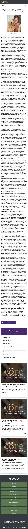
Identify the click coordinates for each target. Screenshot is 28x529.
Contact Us (14, 505)
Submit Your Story (8, 346)
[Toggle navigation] (25, 2)
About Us (14, 483)
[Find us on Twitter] (13, 479)
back (3, 5)
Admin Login (19, 525)
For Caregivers (6, 354)
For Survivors (6, 351)
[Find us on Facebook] (10, 479)
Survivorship (14, 499)
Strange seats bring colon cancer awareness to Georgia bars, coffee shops (13, 385)
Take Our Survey (14, 510)
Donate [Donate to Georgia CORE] (14, 507)
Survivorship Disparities (8, 349)
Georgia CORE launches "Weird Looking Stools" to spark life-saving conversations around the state (13, 422)
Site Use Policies (12, 525)
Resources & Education (14, 488)
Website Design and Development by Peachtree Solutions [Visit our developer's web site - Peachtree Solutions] (14, 527)
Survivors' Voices (6, 343)
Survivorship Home (7, 337)
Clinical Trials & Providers (14, 494)
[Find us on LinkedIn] (18, 479)
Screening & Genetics (14, 491)
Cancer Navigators (14, 497)
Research (14, 486)
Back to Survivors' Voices (8, 322)
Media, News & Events (14, 502)
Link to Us (14, 513)
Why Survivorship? (7, 340)
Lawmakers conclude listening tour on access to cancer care (12, 459)
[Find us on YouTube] (15, 479)
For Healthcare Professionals (9, 357)
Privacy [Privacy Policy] (7, 525)
